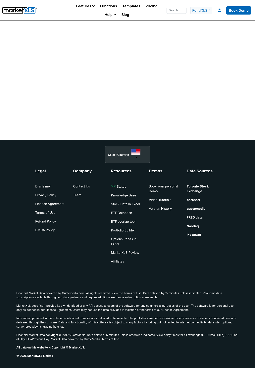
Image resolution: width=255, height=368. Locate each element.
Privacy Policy (45, 195)
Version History (160, 209)
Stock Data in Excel (125, 204)
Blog (125, 15)
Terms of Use (45, 213)
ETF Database (121, 213)
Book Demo (239, 10)
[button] (85, 6)
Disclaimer (43, 186)
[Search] (176, 10)
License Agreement (49, 204)
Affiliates (117, 261)
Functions (108, 6)
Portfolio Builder (123, 230)
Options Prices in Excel (123, 241)
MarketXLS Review (125, 253)
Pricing (151, 6)
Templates (131, 6)
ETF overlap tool (123, 222)
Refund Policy (45, 221)
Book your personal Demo (163, 188)
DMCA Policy (45, 230)
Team (77, 195)
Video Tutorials (160, 200)
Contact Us (81, 186)
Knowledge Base (123, 195)
